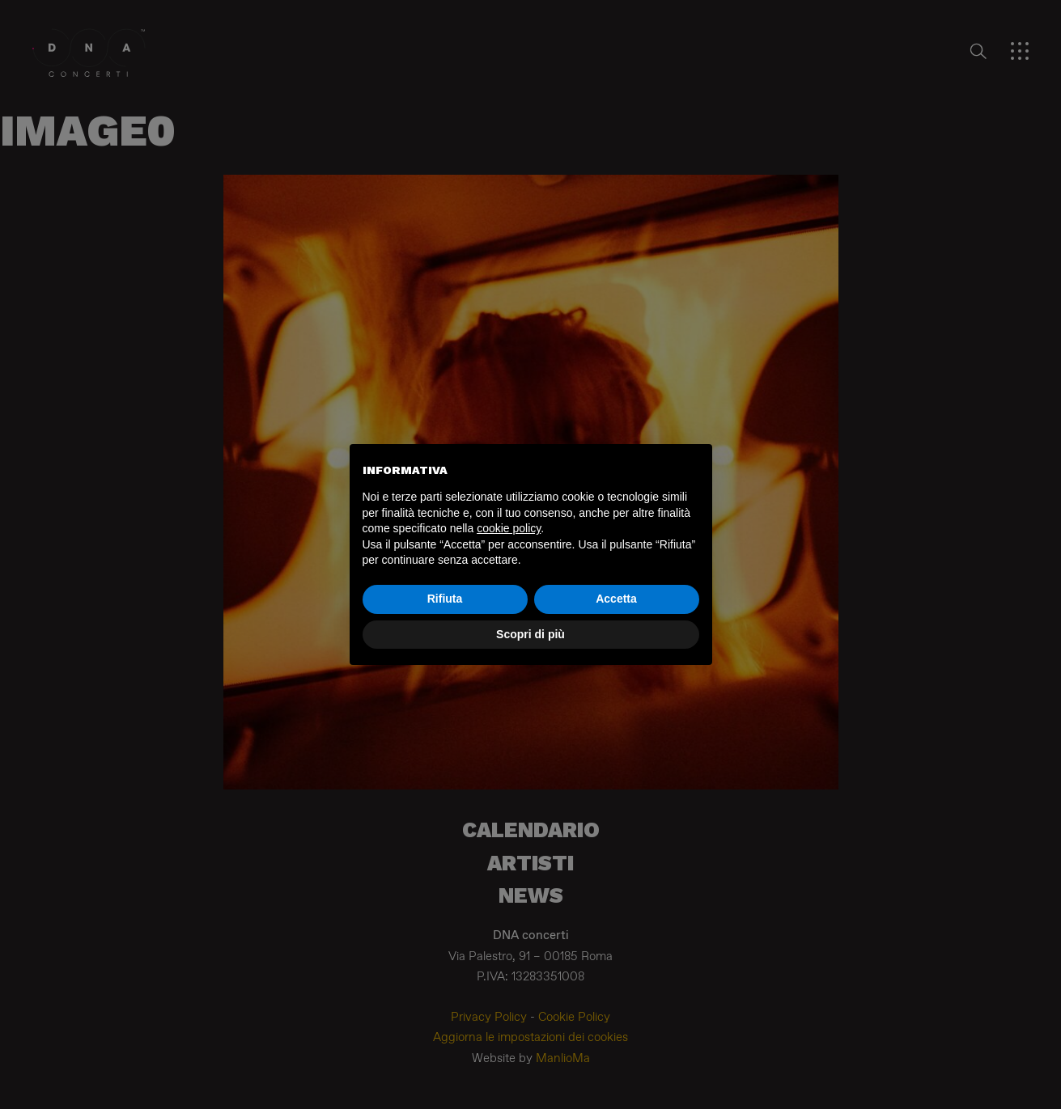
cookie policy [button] (509, 528)
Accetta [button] (616, 598)
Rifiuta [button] (445, 598)
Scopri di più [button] (530, 634)
